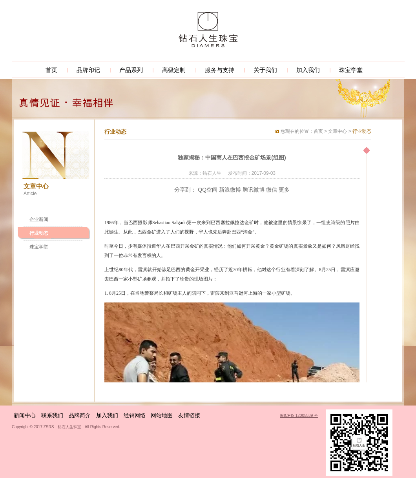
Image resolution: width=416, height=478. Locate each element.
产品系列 (131, 70)
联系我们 (52, 415)
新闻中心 (25, 415)
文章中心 (337, 131)
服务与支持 (219, 70)
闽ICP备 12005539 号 (299, 415)
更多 (284, 189)
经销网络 (135, 415)
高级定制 (174, 70)
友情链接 (189, 415)
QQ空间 (207, 189)
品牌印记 (88, 70)
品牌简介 (80, 415)
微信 (271, 189)
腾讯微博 (254, 189)
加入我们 (308, 70)
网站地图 (162, 415)
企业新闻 (38, 219)
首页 (51, 70)
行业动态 (38, 233)
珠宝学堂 (351, 70)
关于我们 (265, 70)
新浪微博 (230, 189)
